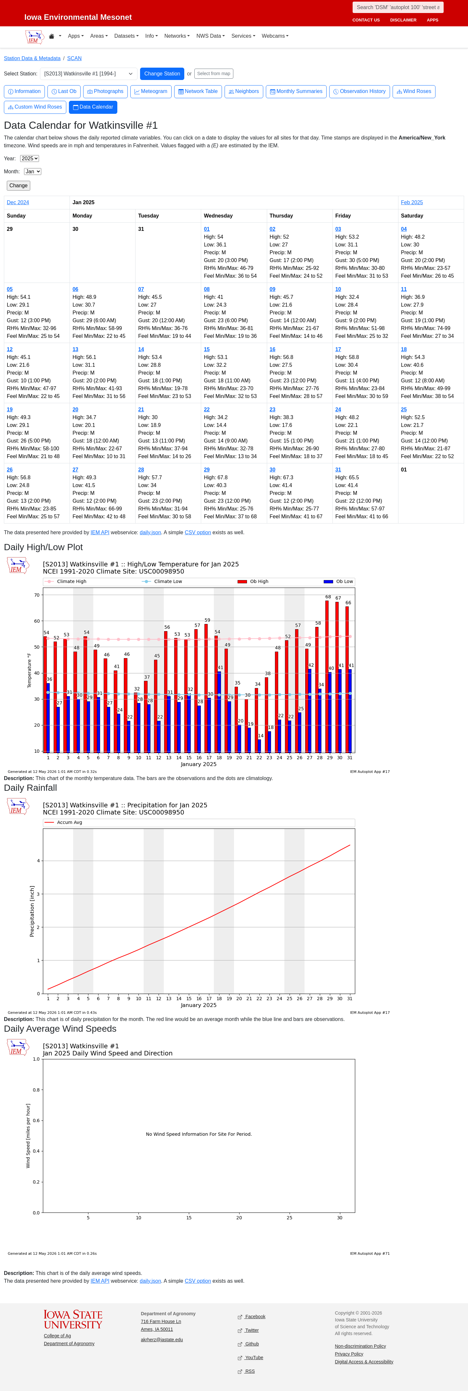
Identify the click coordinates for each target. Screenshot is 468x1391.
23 (273, 409)
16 (273, 349)
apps (432, 20)
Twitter (248, 1330)
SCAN (74, 58)
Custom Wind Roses (35, 107)
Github (248, 1344)
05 (10, 289)
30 (273, 469)
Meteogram (151, 91)
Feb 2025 (412, 202)
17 (338, 349)
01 (207, 229)
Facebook (252, 1316)
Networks (175, 36)
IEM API (100, 532)
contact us (366, 20)
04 (404, 229)
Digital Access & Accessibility (364, 1361)
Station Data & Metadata (32, 58)
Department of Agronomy (69, 1343)
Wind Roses (414, 91)
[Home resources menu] (55, 37)
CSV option (198, 532)
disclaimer (403, 20)
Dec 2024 (18, 202)
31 (338, 469)
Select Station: (20, 73)
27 (75, 469)
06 (75, 289)
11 (404, 289)
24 (338, 409)
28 (141, 469)
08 (207, 289)
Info (149, 36)
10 (338, 289)
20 (75, 409)
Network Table (198, 91)
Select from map (213, 73)
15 (207, 349)
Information (24, 91)
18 (404, 349)
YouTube (250, 1357)
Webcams (273, 36)
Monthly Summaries (296, 91)
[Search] (398, 7)
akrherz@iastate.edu (162, 1339)
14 (141, 349)
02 (273, 229)
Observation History (359, 91)
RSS (246, 1371)
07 (141, 289)
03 (338, 229)
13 (75, 349)
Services (241, 36)
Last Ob (64, 91)
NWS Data (208, 36)
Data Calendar (93, 107)
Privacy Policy (349, 1354)
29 (207, 469)
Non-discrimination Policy (360, 1346)
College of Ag (57, 1335)
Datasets (124, 36)
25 (404, 409)
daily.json (150, 532)
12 (10, 349)
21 (141, 409)
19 (10, 409)
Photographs (105, 91)
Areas (97, 36)
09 (273, 289)
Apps (74, 36)
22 (207, 409)
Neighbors (244, 91)
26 (10, 469)
